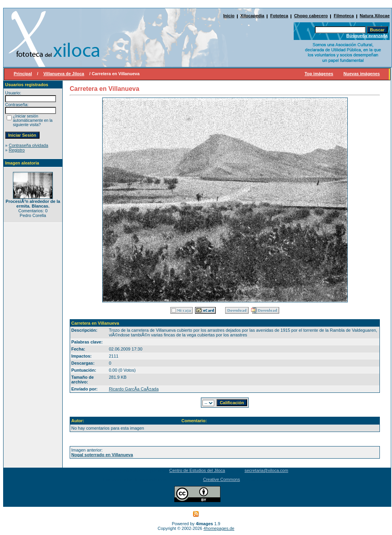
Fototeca (279, 15)
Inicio (229, 15)
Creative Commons (221, 479)
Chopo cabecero (311, 15)
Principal (23, 73)
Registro (17, 150)
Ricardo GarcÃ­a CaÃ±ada (134, 389)
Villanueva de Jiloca (63, 73)
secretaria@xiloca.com (266, 470)
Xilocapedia (252, 15)
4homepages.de (219, 528)
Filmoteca (344, 15)
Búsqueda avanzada (367, 35)
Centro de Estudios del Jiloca (197, 470)
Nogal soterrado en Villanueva (102, 454)
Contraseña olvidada (28, 145)
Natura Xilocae (375, 15)
